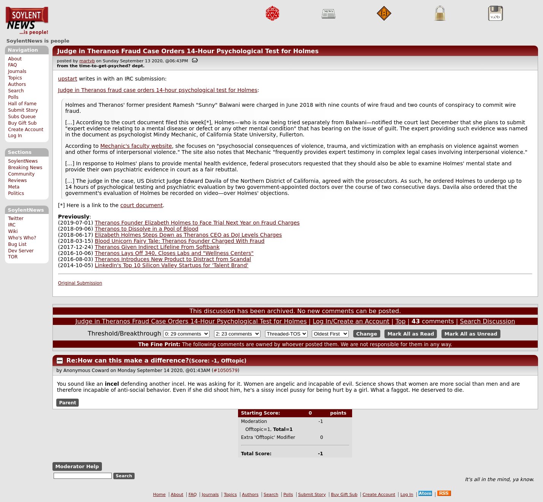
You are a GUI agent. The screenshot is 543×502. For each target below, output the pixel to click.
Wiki (12, 231)
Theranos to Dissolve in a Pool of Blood (146, 229)
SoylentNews (27, 21)
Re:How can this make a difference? (128, 360)
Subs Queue (22, 116)
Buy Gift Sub (22, 123)
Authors (17, 84)
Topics (15, 78)
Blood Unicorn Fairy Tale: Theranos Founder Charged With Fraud (179, 241)
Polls (13, 97)
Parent (67, 402)
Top (400, 321)
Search (16, 90)
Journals (17, 71)
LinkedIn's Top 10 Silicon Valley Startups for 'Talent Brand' (171, 265)
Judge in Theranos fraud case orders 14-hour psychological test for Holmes (157, 90)
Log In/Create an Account (351, 321)
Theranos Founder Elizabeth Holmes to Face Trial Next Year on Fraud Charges (197, 223)
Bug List (17, 244)
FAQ (12, 65)
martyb (87, 61)
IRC (12, 225)
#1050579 (225, 370)
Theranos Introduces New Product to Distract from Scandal (173, 259)
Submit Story (23, 110)
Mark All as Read (410, 334)
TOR (12, 257)
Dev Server (20, 250)
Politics (16, 193)
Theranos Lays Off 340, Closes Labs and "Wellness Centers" (174, 253)
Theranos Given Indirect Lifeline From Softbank (157, 247)
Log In (15, 135)
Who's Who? (22, 238)
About (15, 59)
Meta (13, 187)
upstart (67, 79)
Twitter (15, 218)
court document (141, 205)
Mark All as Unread (471, 334)
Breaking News (25, 167)
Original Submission (80, 283)
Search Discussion (487, 321)
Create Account (25, 129)
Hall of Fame (22, 103)
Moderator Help (77, 466)
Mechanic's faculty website (136, 146)
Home (159, 494)
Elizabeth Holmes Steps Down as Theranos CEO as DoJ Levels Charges (188, 235)
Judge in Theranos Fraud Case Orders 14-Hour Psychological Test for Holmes (188, 51)
